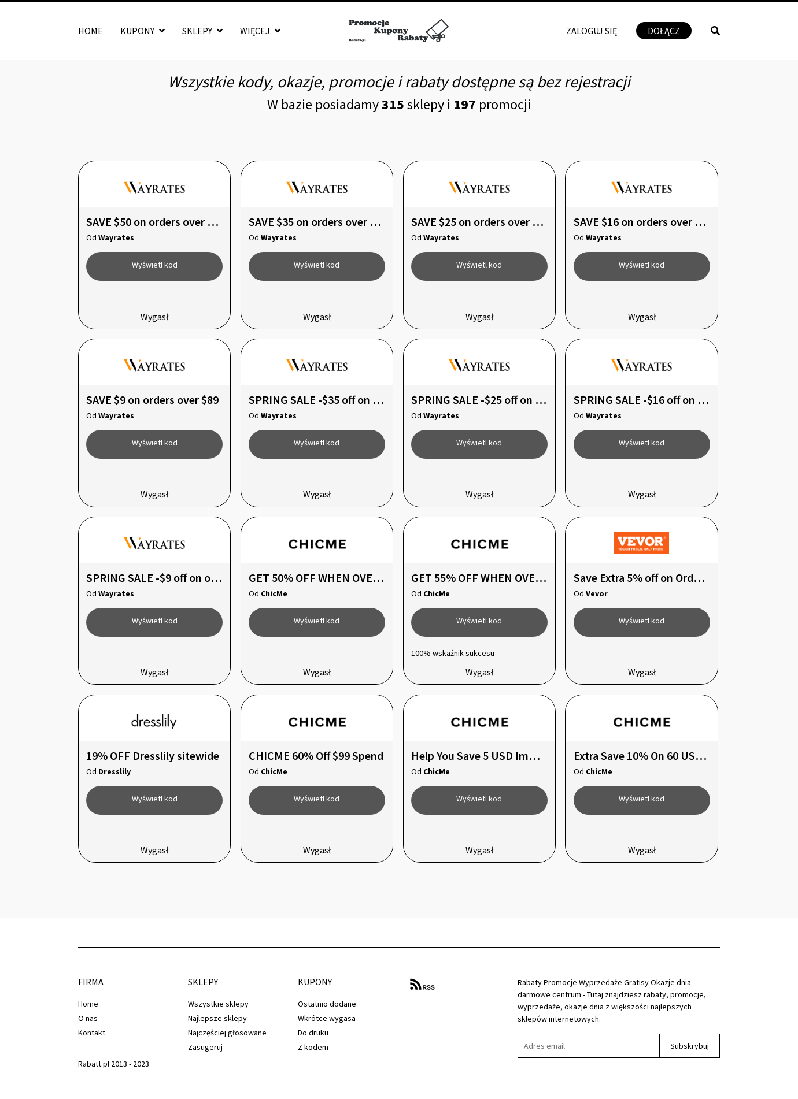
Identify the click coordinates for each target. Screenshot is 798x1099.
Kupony (142, 30)
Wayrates (116, 237)
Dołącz (664, 30)
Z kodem (313, 1047)
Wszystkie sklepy (218, 1003)
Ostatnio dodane (327, 1003)
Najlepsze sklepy (217, 1018)
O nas (88, 1018)
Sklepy (202, 30)
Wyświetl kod (155, 264)
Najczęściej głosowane (227, 1032)
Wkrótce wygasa (327, 1018)
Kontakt (91, 1032)
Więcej (260, 30)
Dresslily (114, 771)
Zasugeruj (205, 1047)
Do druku (313, 1032)
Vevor (597, 593)
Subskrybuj (689, 1046)
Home (90, 30)
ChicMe (274, 593)
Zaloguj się (591, 30)
